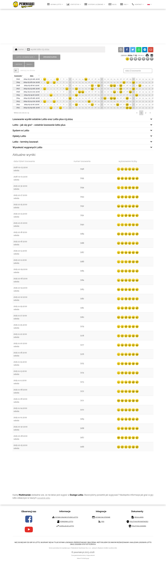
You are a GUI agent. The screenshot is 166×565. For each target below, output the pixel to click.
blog (112, 4)
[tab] (83, 119)
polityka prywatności (137, 521)
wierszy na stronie (24, 70)
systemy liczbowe (94, 4)
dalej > (29, 64)
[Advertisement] (83, 26)
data (31, 76)
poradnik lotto (43, 498)
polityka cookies (137, 526)
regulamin (137, 517)
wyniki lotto (54, 4)
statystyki (73, 4)
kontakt (137, 4)
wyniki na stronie (101, 517)
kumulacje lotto (65, 526)
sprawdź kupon (49, 57)
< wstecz (18, 64)
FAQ (123, 4)
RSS (101, 521)
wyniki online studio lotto (65, 517)
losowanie (18, 76)
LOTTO (25, 57)
